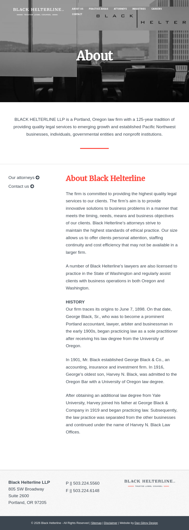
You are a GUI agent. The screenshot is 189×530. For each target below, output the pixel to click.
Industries (139, 8)
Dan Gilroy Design (146, 523)
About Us (77, 8)
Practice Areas (98, 8)
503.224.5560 (86, 483)
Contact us (21, 186)
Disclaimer (110, 523)
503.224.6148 (86, 490)
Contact (77, 14)
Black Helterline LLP (38, 8)
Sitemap (96, 523)
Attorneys (120, 8)
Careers (156, 8)
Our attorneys (24, 177)
